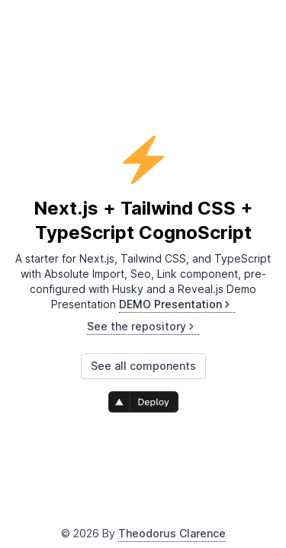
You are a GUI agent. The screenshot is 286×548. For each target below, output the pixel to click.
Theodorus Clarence (172, 533)
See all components (143, 365)
